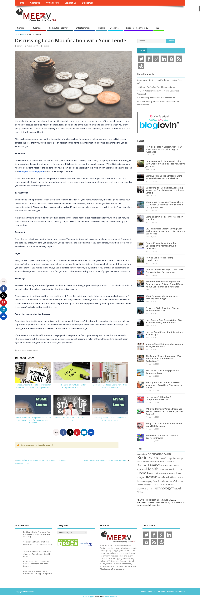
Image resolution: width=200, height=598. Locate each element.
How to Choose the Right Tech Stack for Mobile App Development (164, 270)
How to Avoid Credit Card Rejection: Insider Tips (164, 333)
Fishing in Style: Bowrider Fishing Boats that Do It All (162, 309)
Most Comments (145, 73)
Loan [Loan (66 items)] (160, 477)
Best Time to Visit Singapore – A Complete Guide (162, 371)
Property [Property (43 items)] (148, 481)
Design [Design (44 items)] (180, 458)
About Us (35, 2)
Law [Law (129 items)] (178, 473)
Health (101, 27)
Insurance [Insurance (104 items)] (162, 473)
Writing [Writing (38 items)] (140, 492)
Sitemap (170, 591)
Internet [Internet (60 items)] (172, 473)
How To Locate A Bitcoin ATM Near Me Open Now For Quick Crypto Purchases (164, 149)
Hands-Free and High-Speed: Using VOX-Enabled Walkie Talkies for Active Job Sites (165, 164)
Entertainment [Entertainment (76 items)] (167, 461)
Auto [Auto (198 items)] (167, 454)
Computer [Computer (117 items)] (170, 458)
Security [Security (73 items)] (170, 481)
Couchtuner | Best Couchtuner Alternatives (156, 97)
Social (142, 50)
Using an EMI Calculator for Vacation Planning (164, 218)
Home (21, 2)
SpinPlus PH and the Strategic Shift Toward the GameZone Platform (164, 177)
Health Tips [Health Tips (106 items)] (175, 469)
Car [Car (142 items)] (156, 458)
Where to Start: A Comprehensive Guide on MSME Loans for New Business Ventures (33, 420)
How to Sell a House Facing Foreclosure (159, 259)
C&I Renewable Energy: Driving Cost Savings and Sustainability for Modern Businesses (165, 231)
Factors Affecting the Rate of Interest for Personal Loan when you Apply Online (33, 386)
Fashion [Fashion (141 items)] (142, 465)
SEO (157, 27)
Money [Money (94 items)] (141, 481)
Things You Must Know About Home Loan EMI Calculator (164, 424)
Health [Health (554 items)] (152, 469)
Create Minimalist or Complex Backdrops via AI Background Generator (161, 245)
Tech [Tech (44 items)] (150, 489)
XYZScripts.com (111, 596)
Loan (19, 350)
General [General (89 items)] (141, 469)
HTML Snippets (88, 596)
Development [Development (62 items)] (143, 461)
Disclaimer (87, 2)
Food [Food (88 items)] (164, 465)
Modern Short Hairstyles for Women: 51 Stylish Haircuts (164, 345)
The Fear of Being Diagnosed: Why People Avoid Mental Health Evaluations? (163, 358)
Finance (46, 46)
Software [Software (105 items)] (142, 488)
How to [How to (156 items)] (152, 473)
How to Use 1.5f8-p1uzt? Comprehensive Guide (158, 398)
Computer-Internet (58, 27)
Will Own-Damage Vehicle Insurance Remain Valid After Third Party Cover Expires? (164, 411)
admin (19, 46)
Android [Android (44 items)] (140, 454)
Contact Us (70, 2)
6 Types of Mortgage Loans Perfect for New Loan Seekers (110, 386)
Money (35, 350)
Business (37, 27)
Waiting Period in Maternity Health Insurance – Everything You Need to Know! (164, 385)
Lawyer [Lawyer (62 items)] (140, 477)
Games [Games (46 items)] (175, 466)
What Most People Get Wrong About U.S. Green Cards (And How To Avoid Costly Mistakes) (164, 204)
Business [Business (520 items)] (145, 457)
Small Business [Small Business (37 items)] (155, 485)
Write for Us (52, 2)
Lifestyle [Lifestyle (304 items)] (151, 477)
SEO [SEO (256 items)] (177, 480)
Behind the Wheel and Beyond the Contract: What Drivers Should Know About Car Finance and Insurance (164, 284)
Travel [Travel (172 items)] (176, 488)
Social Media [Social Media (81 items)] (167, 484)
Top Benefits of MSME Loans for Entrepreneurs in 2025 (71, 386)
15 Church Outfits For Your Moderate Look (156, 87)
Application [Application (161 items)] (155, 454)
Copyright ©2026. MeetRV (25, 591)
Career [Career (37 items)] (161, 458)
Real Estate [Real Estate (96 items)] (159, 481)
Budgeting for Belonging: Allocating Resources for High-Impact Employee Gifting (165, 190)
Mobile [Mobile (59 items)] (180, 477)
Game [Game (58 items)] (169, 465)
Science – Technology (137, 27)
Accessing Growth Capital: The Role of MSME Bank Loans (110, 418)
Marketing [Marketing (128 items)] (169, 477)
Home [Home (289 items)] (142, 473)
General (21, 27)
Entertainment (83, 27)
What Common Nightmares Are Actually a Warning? (162, 297)
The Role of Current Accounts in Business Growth (162, 436)
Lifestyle (114, 27)
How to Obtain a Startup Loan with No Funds (71, 418)
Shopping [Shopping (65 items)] (145, 484)
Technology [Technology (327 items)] (162, 488)
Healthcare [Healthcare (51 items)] (163, 469)
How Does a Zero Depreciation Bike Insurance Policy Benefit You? (164, 321)
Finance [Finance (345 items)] (154, 465)
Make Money (27, 350)
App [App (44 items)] (145, 454)
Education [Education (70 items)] (154, 461)
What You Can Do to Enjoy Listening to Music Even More (106, 460)
